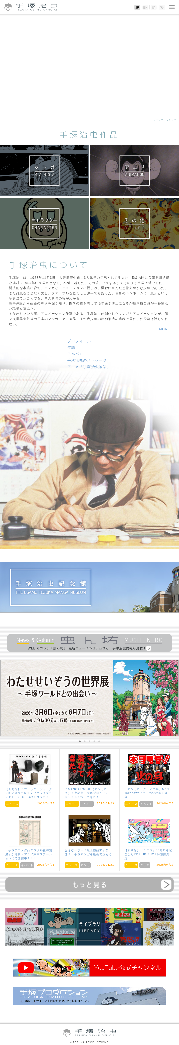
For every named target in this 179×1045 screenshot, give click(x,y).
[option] (89, 698)
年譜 (71, 348)
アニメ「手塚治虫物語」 (89, 367)
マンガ (85, 865)
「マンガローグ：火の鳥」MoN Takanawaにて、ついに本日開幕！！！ (146, 793)
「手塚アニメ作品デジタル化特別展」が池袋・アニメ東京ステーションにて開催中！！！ (28, 854)
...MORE (162, 329)
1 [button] (80, 741)
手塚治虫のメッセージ (87, 360)
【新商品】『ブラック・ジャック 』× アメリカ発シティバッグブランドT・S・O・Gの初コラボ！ (28, 793)
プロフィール (79, 341)
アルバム (75, 354)
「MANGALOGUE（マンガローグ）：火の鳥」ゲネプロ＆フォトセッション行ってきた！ (88, 793)
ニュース (12, 803)
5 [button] (99, 741)
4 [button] (94, 741)
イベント (86, 803)
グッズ (145, 865)
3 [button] (89, 741)
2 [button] (85, 741)
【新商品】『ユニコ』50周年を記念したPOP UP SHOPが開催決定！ (148, 854)
